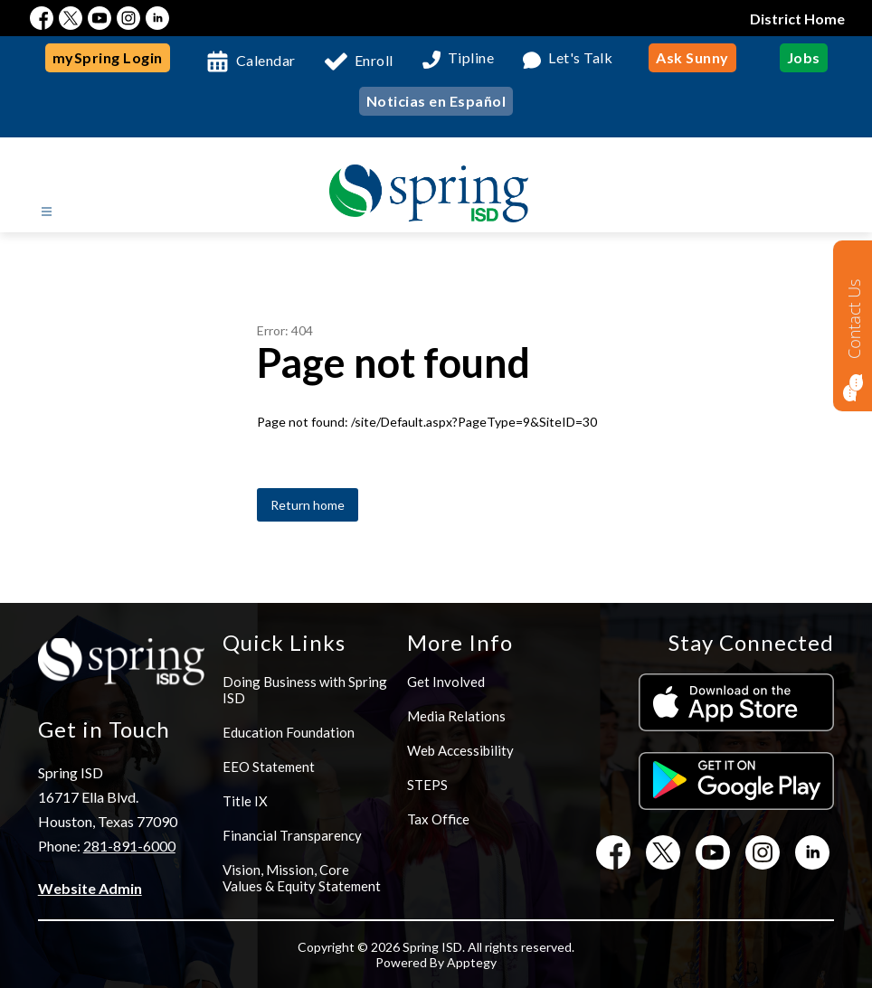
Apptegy (472, 962)
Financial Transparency (292, 835)
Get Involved (446, 681)
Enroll (374, 60)
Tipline (471, 58)
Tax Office (438, 819)
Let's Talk (580, 58)
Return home (307, 505)
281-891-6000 (129, 845)
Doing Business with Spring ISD (305, 689)
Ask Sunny (692, 57)
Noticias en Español (436, 100)
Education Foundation (289, 732)
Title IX (245, 801)
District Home (797, 18)
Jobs (803, 57)
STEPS (427, 784)
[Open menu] (46, 212)
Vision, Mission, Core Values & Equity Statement (302, 877)
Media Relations (456, 716)
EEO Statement (269, 766)
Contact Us (854, 318)
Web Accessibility (460, 750)
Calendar (266, 60)
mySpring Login (107, 57)
